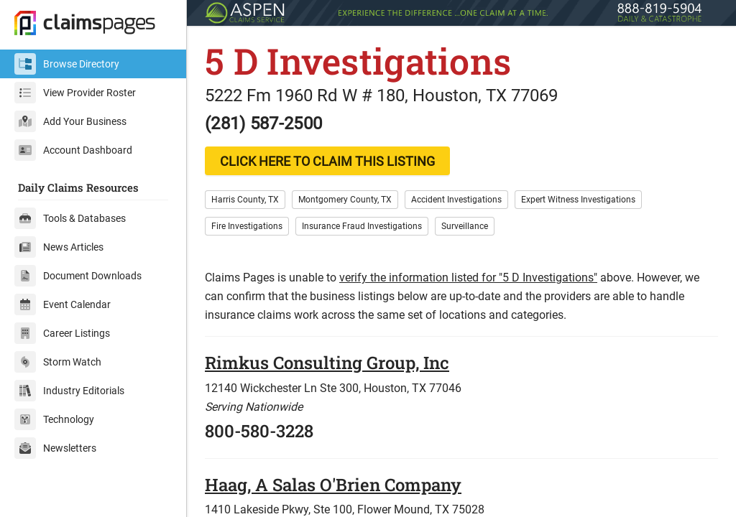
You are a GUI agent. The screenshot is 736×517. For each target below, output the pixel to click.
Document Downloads (78, 276)
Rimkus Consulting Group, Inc (327, 362)
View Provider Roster (75, 92)
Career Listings (62, 333)
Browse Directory (66, 64)
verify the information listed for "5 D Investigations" (468, 277)
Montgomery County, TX (345, 200)
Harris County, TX (245, 200)
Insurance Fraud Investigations (362, 226)
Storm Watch (57, 362)
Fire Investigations (246, 226)
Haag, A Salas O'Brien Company (333, 484)
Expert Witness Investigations (578, 200)
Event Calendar (62, 304)
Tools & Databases (70, 218)
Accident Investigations (456, 200)
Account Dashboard (73, 150)
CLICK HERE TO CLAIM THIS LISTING (327, 161)
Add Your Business (70, 121)
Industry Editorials (69, 390)
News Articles (59, 247)
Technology (54, 419)
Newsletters (55, 448)
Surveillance (464, 226)
